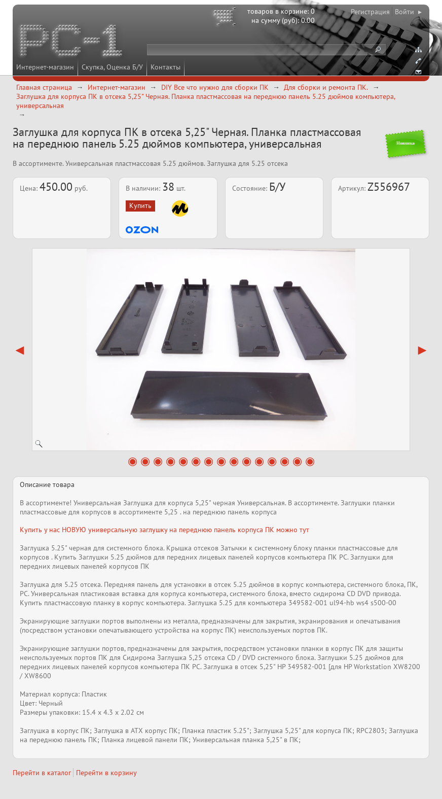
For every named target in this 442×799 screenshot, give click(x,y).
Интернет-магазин (45, 67)
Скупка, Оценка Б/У (112, 67)
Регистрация (370, 11)
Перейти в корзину (106, 772)
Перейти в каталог (42, 772)
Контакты (165, 67)
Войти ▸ (408, 11)
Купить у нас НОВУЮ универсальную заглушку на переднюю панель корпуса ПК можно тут (164, 529)
